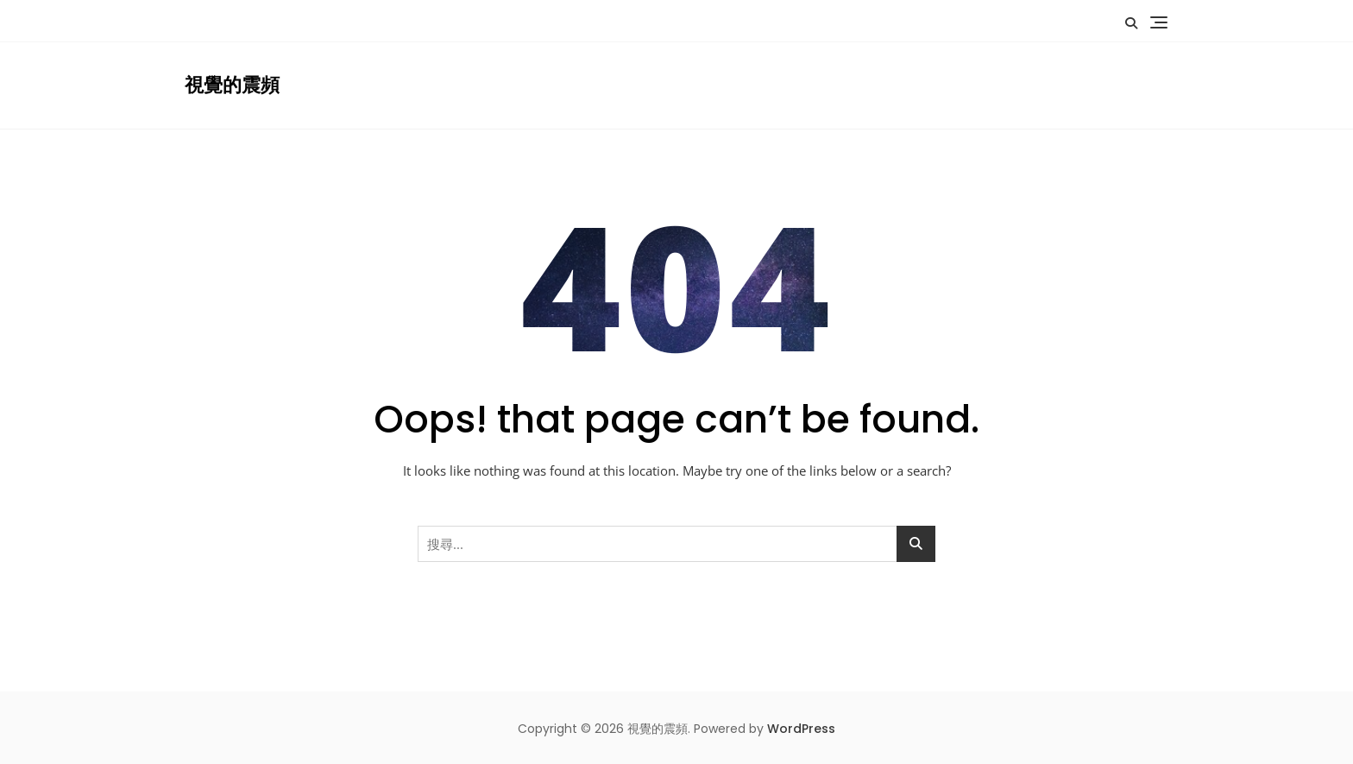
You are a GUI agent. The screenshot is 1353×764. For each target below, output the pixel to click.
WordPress (801, 728)
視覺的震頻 (232, 85)
